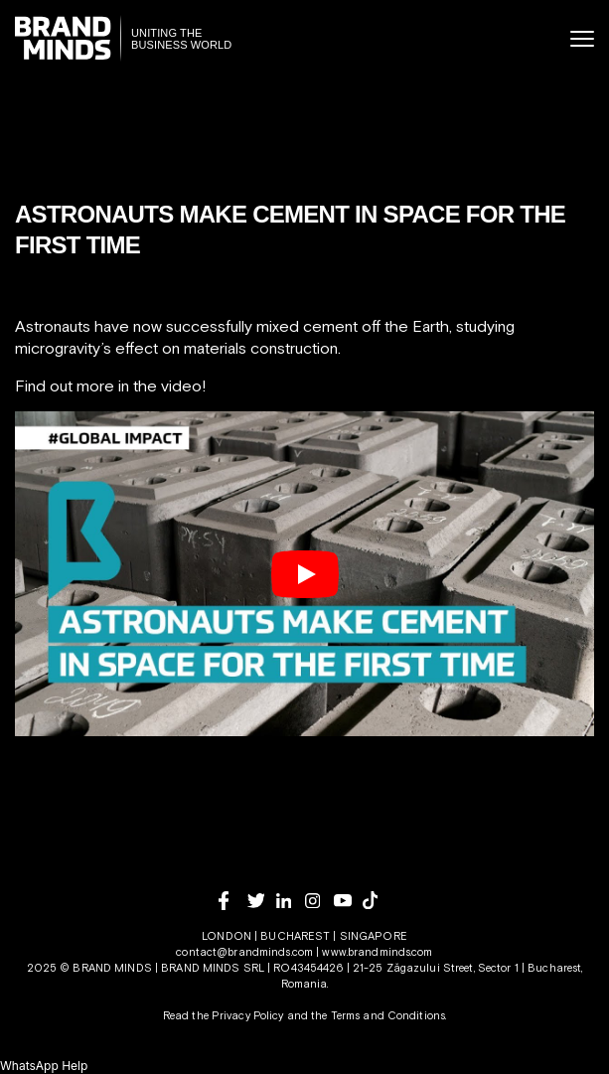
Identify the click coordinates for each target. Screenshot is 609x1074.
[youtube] (348, 900)
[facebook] (233, 900)
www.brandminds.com (377, 952)
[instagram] (319, 900)
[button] (43, 1065)
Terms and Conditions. (389, 1015)
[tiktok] (377, 900)
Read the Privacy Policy (223, 1015)
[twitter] (261, 900)
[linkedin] (290, 900)
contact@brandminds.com (246, 952)
